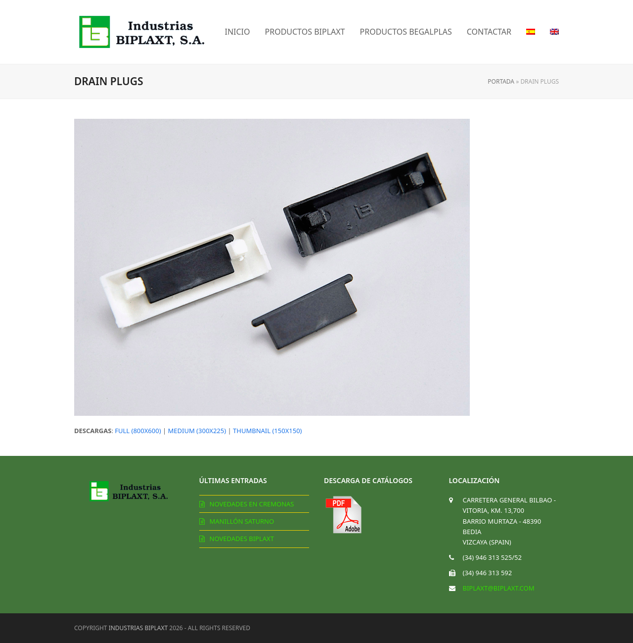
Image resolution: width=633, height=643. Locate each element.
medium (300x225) (197, 430)
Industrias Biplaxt (138, 628)
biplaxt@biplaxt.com (499, 588)
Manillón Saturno (242, 521)
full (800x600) (138, 430)
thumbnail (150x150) (267, 430)
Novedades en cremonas (252, 503)
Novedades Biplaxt (242, 538)
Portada (501, 81)
